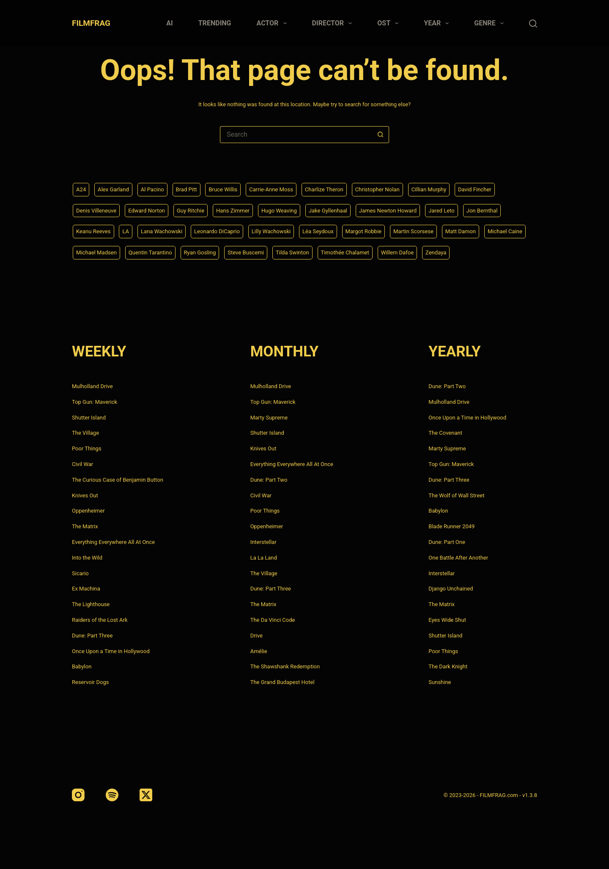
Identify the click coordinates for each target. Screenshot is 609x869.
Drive (256, 635)
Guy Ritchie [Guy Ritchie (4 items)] (197, 209)
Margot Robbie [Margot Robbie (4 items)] (378, 230)
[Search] (533, 23)
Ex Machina (86, 588)
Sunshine (439, 682)
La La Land (263, 558)
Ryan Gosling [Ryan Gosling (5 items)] (256, 252)
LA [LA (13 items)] (128, 230)
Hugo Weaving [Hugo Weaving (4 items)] (290, 209)
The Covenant (445, 433)
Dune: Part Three (92, 635)
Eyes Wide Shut (447, 620)
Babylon (81, 666)
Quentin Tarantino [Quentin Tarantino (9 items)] (203, 252)
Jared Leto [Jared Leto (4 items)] (461, 209)
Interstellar (263, 542)
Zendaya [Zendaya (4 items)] (504, 252)
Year (438, 23)
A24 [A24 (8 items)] (81, 188)
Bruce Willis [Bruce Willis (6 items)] (230, 188)
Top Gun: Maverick (94, 402)
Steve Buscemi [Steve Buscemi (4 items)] (304, 252)
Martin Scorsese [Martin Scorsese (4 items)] (431, 230)
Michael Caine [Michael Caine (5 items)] (94, 252)
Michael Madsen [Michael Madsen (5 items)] (147, 252)
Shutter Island (89, 417)
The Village (85, 433)
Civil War (82, 464)
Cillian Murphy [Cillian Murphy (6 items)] (447, 188)
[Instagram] (78, 795)
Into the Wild (87, 558)
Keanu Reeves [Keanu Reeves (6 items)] (94, 230)
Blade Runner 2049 (451, 526)
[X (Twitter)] (146, 795)
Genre (490, 23)
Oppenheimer (88, 511)
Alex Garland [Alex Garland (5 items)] (115, 188)
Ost (389, 23)
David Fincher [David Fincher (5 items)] (495, 188)
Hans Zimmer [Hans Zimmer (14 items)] (241, 209)
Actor (273, 23)
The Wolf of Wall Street (456, 495)
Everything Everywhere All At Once (113, 542)
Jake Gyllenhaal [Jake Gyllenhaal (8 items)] (341, 209)
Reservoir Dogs (90, 682)
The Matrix (85, 526)
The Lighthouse (91, 604)
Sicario (80, 573)
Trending (214, 23)
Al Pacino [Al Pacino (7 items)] (156, 188)
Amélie (258, 651)
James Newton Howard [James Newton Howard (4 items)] (405, 209)
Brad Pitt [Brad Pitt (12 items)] (191, 188)
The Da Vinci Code (272, 620)
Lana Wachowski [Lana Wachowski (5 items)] (166, 230)
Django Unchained (450, 588)
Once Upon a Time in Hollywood (111, 651)
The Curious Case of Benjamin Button (117, 480)
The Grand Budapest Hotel (282, 682)
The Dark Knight (447, 666)
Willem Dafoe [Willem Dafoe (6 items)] (463, 252)
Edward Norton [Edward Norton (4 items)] (150, 209)
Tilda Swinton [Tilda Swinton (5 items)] (353, 252)
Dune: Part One (446, 542)
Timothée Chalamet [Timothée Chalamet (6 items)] (408, 252)
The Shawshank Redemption (285, 666)
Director (334, 23)
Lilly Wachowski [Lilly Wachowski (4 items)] (281, 230)
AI (169, 23)
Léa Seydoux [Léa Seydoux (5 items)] (331, 230)
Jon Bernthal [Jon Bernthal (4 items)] (504, 209)
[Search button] (380, 134)
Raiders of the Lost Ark (100, 620)
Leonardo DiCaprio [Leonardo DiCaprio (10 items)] (224, 230)
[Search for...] (296, 134)
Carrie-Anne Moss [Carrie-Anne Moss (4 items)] (280, 188)
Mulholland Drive (92, 386)
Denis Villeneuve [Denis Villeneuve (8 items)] (97, 209)
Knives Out (85, 495)
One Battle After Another (458, 558)
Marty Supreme (269, 417)
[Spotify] (112, 795)
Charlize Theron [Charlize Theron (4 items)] (336, 188)
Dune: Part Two (269, 480)
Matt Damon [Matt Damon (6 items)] (481, 230)
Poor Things (87, 448)
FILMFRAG (91, 23)
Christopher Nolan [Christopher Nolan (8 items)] (393, 188)
